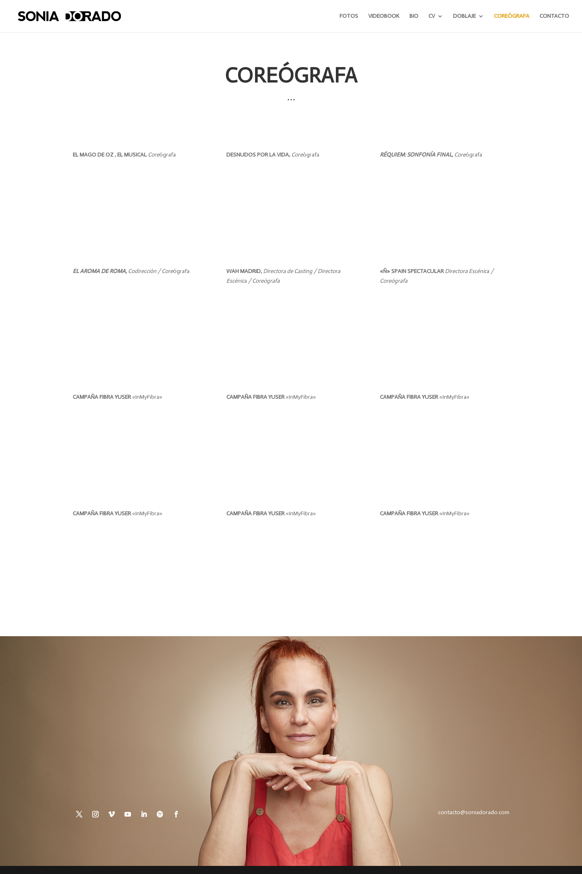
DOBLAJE (464, 16)
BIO (413, 16)
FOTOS (349, 16)
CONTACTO (554, 16)
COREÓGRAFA (511, 16)
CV (431, 16)
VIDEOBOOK (383, 16)
